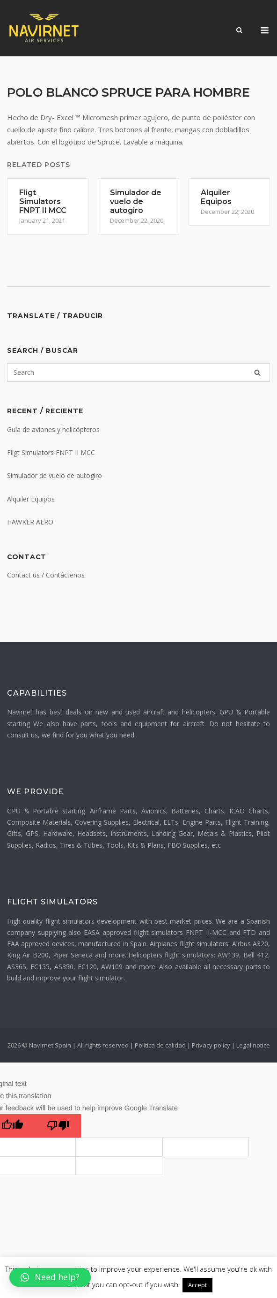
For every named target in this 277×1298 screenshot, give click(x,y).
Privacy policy (211, 1045)
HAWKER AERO (30, 521)
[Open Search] (239, 31)
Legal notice (253, 1045)
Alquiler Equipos (31, 498)
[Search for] (138, 372)
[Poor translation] (58, 1126)
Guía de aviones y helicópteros (53, 429)
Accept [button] (197, 1285)
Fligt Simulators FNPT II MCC (51, 452)
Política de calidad (160, 1045)
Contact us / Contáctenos (46, 574)
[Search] (257, 372)
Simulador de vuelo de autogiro (54, 475)
